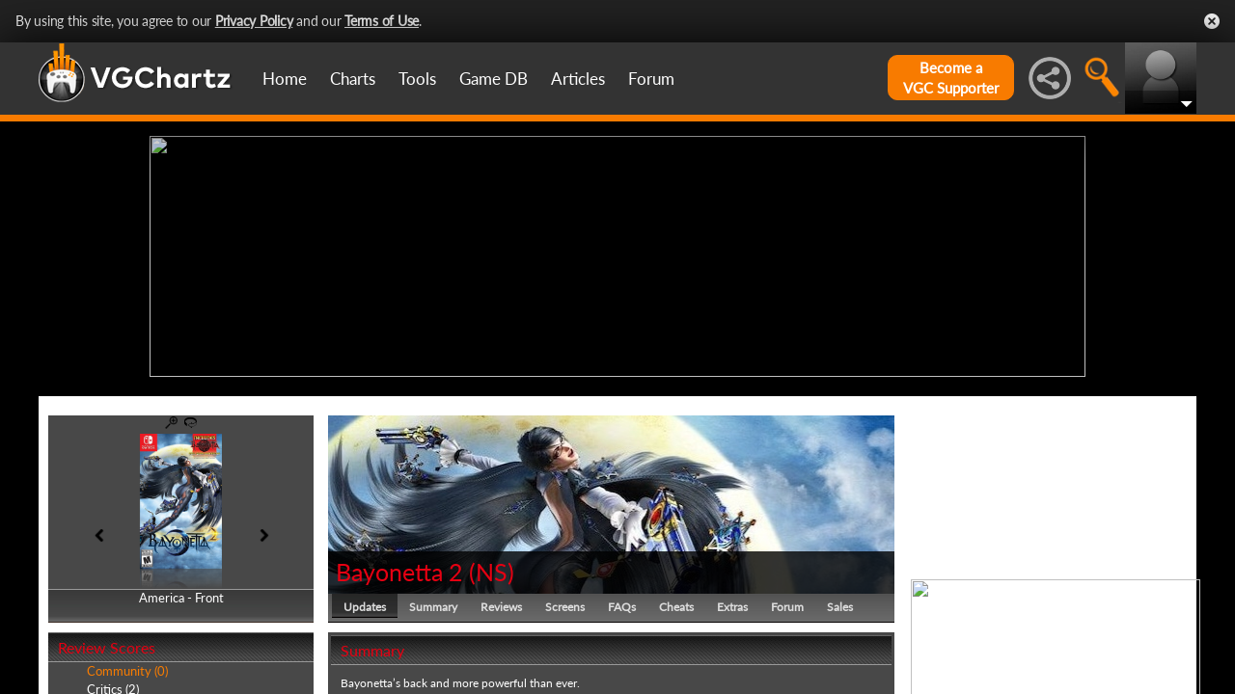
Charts (352, 78)
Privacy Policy (254, 21)
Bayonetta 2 (399, 566)
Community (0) (127, 667)
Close (1212, 21)
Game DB (493, 78)
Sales (840, 602)
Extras (732, 602)
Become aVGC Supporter (951, 77)
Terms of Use (381, 21)
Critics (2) (113, 684)
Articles (578, 78)
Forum (651, 78)
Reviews (501, 602)
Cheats (676, 602)
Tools (417, 78)
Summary (433, 602)
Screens (565, 602)
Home (284, 78)
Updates (364, 602)
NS (492, 566)
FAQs (622, 602)
